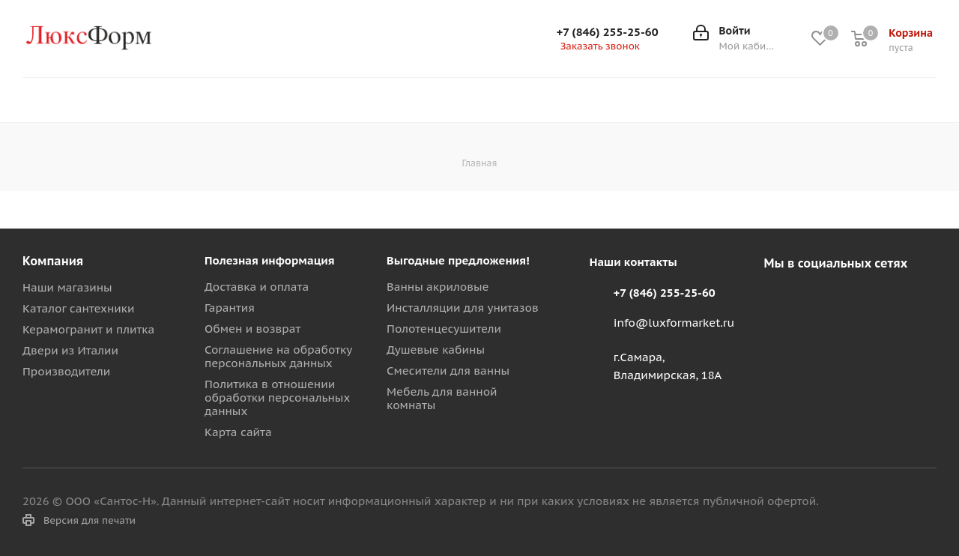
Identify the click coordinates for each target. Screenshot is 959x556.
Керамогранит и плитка (88, 329)
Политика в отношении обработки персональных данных (277, 397)
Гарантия (230, 307)
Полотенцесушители (444, 328)
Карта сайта (238, 432)
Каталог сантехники (78, 308)
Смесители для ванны (448, 370)
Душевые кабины (436, 349)
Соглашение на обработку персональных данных (278, 356)
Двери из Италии (70, 350)
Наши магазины (67, 287)
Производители (66, 371)
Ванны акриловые (437, 286)
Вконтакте (779, 298)
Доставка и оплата (257, 286)
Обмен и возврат (252, 328)
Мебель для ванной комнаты (442, 398)
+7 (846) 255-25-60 (608, 32)
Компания (52, 260)
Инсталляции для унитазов (463, 307)
